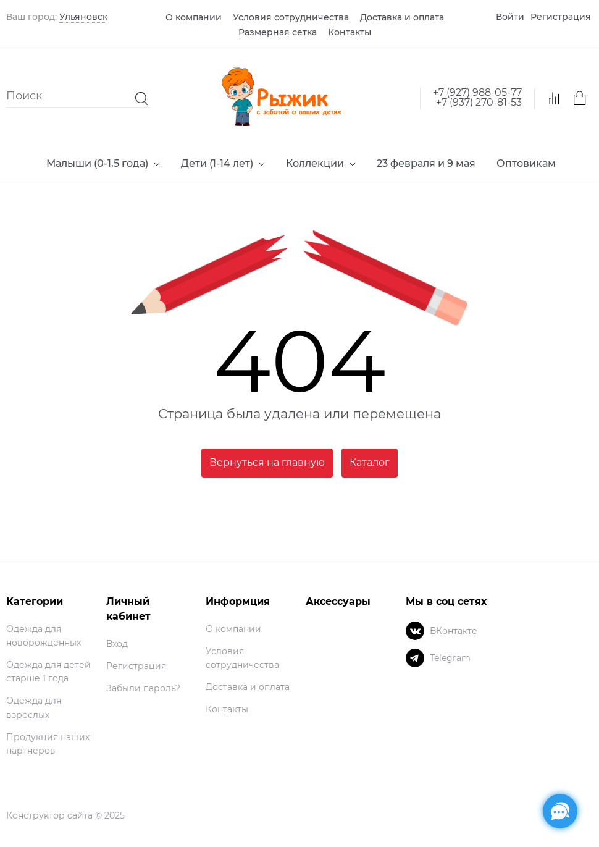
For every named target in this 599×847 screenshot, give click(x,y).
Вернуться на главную (267, 462)
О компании (193, 17)
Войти (510, 16)
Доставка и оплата (402, 17)
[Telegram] (415, 658)
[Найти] (138, 95)
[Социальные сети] (560, 811)
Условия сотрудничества (291, 17)
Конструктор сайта (49, 815)
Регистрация (560, 16)
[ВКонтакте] (415, 631)
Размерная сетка (277, 32)
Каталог (370, 462)
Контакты (349, 32)
